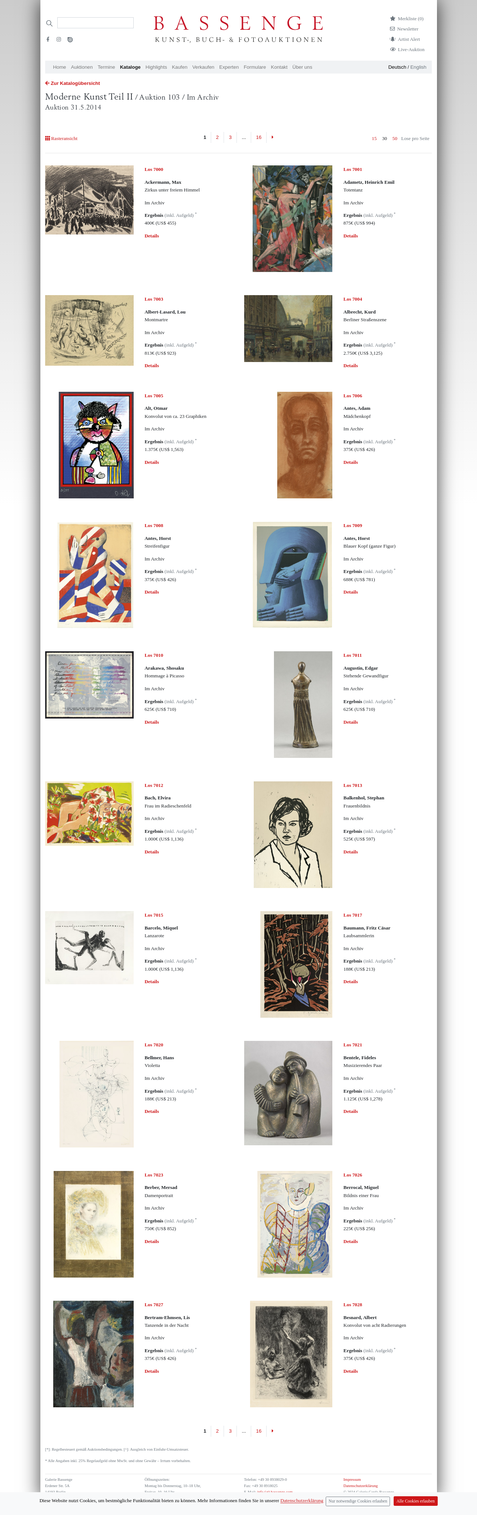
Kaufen (179, 67)
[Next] (272, 137)
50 (395, 138)
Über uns (302, 67)
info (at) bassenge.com (274, 1492)
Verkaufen (203, 67)
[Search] (95, 22)
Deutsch (397, 67)
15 (374, 138)
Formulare (255, 67)
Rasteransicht (61, 138)
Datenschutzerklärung (360, 1486)
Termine (106, 67)
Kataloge (130, 67)
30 (384, 138)
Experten (229, 67)
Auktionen (82, 67)
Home (59, 67)
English (418, 67)
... (244, 137)
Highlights (156, 67)
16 (258, 137)
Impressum (352, 1480)
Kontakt (279, 67)
